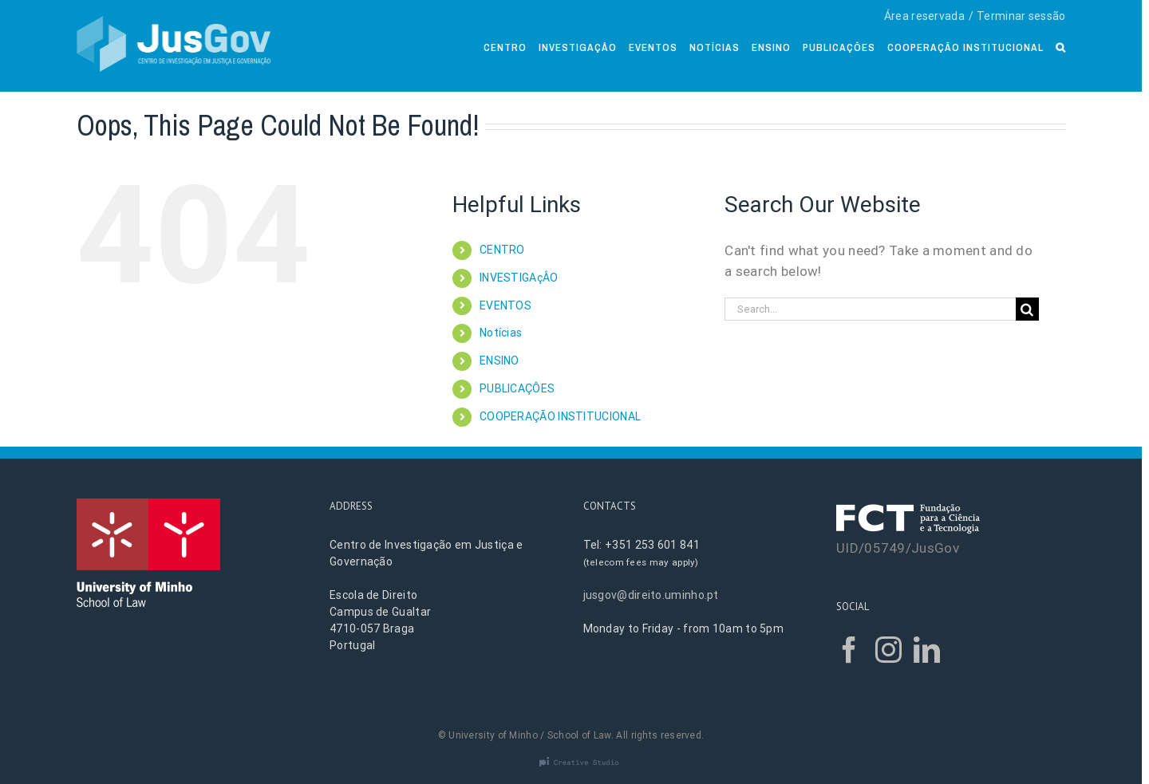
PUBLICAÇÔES (517, 388)
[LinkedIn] (927, 649)
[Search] (1061, 46)
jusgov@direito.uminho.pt (651, 595)
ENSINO (499, 360)
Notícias (501, 332)
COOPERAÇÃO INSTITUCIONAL (560, 416)
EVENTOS (505, 305)
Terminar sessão (1021, 16)
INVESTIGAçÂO (519, 277)
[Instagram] (888, 649)
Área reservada (924, 16)
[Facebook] (849, 649)
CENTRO (502, 249)
